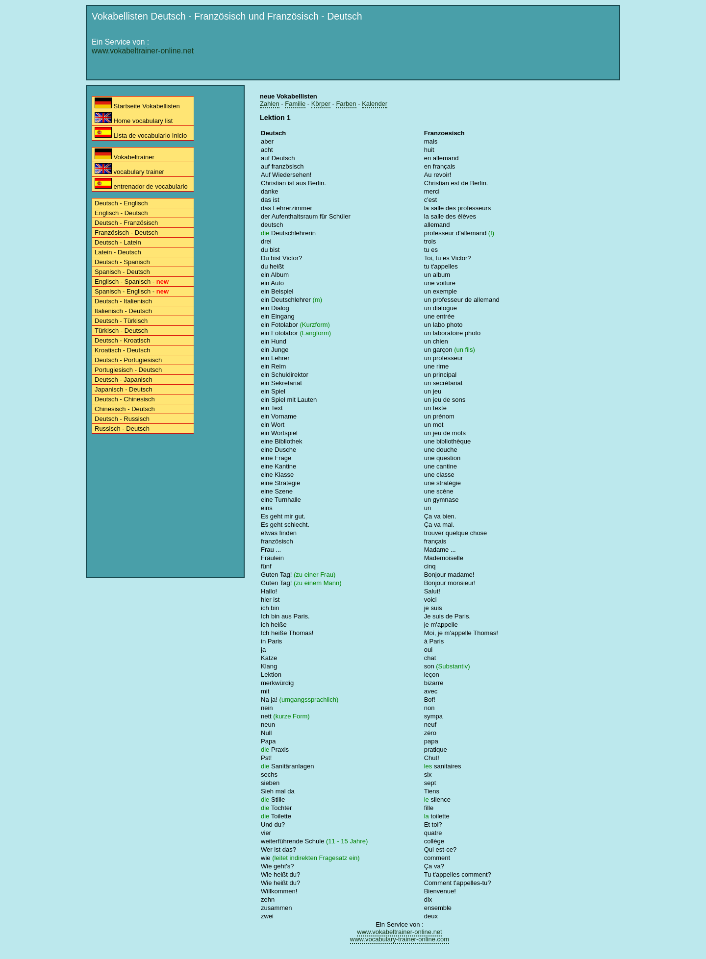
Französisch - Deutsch (126, 232)
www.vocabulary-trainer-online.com (399, 939)
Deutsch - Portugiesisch (128, 360)
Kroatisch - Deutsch (122, 350)
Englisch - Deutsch (121, 213)
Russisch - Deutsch (122, 428)
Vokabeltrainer (124, 154)
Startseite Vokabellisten (137, 104)
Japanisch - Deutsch (123, 389)
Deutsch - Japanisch (123, 379)
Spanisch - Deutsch (122, 271)
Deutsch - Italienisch (123, 301)
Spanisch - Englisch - (132, 291)
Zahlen (269, 103)
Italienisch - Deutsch (123, 311)
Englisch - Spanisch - (132, 281)
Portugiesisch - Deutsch (128, 369)
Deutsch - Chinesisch (125, 399)
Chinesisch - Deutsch (125, 409)
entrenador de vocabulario (141, 184)
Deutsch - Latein (118, 242)
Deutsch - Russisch (122, 418)
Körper (320, 103)
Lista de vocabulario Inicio (141, 133)
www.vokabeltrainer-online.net (143, 51)
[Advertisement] (436, 52)
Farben (346, 103)
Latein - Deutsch (118, 252)
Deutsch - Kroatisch (122, 340)
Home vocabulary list (134, 118)
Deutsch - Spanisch (122, 262)
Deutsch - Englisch (121, 203)
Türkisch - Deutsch (121, 330)
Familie (295, 103)
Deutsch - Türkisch (121, 320)
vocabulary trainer (129, 169)
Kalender (374, 103)
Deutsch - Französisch (126, 222)
